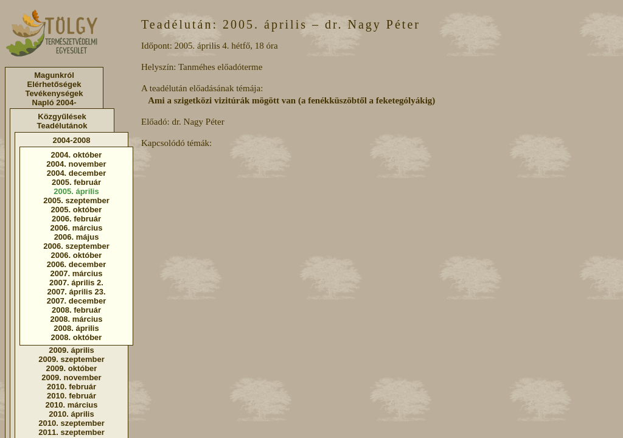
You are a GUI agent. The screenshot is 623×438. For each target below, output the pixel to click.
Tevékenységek (54, 93)
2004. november (76, 164)
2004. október (76, 154)
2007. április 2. (76, 282)
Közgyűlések (62, 116)
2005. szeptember (76, 200)
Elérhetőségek (54, 84)
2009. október (71, 368)
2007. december (76, 300)
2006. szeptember (76, 246)
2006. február (76, 218)
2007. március (76, 273)
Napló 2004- (54, 102)
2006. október (76, 255)
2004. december (76, 173)
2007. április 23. (76, 291)
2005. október (76, 209)
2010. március (71, 404)
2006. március (76, 227)
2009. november (71, 377)
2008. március (76, 319)
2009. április (71, 350)
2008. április (76, 328)
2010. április (71, 414)
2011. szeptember (71, 432)
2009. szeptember (71, 359)
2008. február (76, 310)
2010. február (71, 386)
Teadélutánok (62, 125)
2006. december (76, 264)
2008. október (76, 337)
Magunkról (54, 75)
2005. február (76, 182)
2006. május (76, 237)
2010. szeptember (71, 423)
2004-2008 (71, 140)
